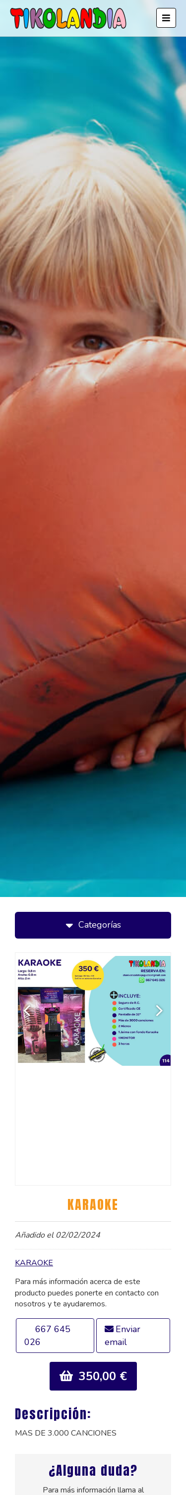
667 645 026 (47, 1335)
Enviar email (122, 1335)
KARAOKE (34, 1262)
